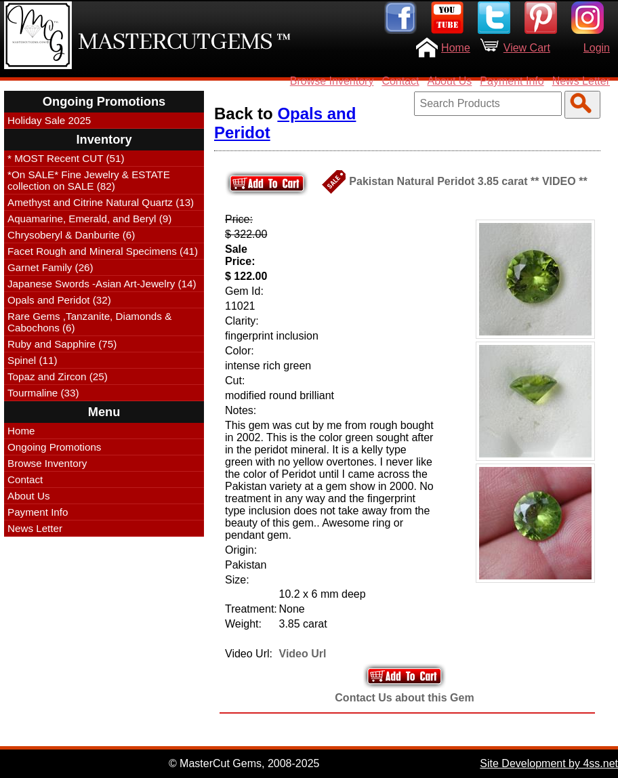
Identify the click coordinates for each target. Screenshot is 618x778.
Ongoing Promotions (54, 447)
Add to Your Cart (404, 676)
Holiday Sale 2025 (49, 120)
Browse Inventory (332, 81)
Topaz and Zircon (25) (57, 376)
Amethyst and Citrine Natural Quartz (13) (100, 202)
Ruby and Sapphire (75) (62, 344)
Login (596, 48)
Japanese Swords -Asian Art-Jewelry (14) (102, 283)
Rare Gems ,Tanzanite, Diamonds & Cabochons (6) (89, 321)
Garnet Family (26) (50, 267)
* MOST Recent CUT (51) (65, 158)
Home (455, 48)
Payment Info (511, 81)
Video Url (303, 653)
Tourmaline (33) (43, 392)
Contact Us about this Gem (404, 697)
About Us (450, 81)
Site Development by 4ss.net (549, 763)
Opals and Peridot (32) (59, 300)
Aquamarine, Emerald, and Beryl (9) (89, 218)
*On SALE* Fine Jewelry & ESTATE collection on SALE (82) (88, 180)
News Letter (581, 81)
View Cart (526, 48)
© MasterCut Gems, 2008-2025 (244, 763)
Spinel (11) (32, 360)
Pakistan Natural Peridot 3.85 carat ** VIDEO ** (468, 181)
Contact (400, 81)
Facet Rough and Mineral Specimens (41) (102, 251)
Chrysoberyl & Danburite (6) (71, 235)
